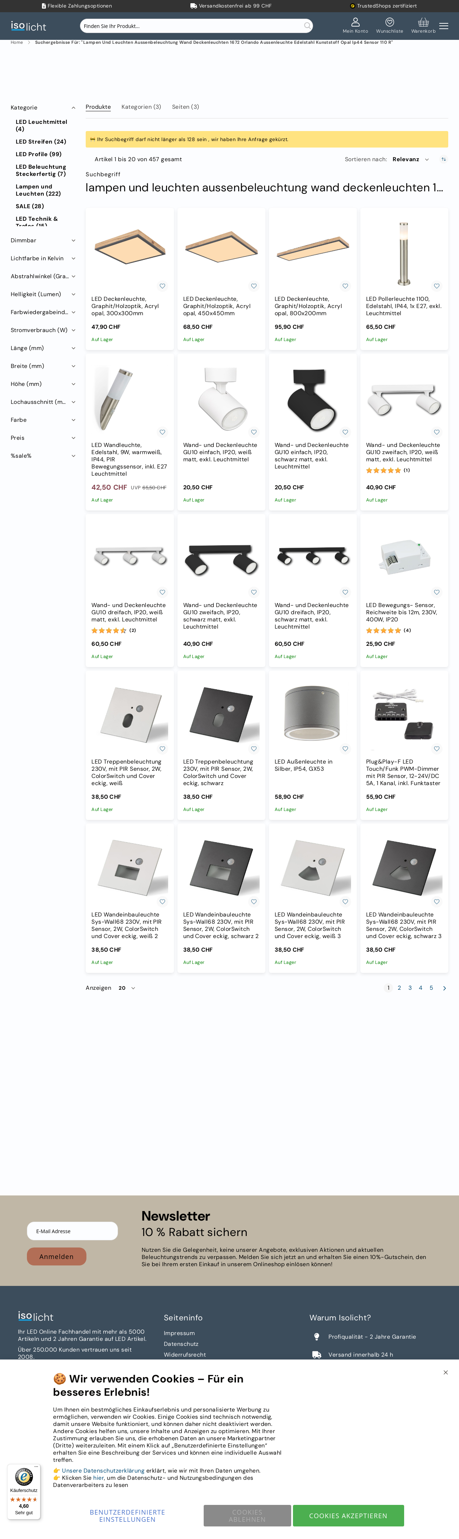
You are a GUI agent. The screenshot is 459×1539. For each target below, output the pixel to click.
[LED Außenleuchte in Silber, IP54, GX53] (313, 716)
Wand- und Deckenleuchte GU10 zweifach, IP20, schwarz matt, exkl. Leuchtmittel (220, 616)
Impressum (179, 1333)
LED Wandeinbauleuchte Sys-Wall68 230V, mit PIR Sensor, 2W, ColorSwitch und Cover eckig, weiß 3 (310, 925)
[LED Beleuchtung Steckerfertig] (44, 170)
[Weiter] (444, 988)
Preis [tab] (17, 438)
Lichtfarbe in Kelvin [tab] (37, 258)
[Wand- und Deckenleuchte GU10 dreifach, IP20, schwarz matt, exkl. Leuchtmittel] (313, 560)
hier (98, 1478)
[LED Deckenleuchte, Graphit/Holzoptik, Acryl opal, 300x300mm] (129, 253)
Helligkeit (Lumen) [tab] (36, 294)
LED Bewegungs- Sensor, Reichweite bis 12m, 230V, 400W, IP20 (401, 612)
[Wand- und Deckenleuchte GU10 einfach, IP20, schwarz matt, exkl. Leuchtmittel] (313, 399)
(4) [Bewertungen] (407, 630)
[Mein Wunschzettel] (389, 26)
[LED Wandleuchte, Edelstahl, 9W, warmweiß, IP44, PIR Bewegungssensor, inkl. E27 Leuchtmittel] (129, 399)
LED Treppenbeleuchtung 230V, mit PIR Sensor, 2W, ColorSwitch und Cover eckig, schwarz (218, 772)
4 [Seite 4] (421, 988)
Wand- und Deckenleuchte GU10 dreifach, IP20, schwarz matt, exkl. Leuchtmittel (312, 616)
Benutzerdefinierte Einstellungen (127, 1516)
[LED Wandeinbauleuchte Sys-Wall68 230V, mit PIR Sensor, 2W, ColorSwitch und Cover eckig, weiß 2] (129, 869)
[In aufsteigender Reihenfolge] (443, 159)
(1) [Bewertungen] (407, 470)
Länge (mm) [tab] (27, 348)
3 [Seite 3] (411, 988)
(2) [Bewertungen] (132, 630)
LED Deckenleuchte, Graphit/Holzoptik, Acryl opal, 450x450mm (217, 306)
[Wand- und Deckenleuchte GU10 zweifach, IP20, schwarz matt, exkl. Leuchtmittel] (221, 560)
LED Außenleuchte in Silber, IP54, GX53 (304, 765)
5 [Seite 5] (432, 988)
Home (17, 42)
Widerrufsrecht (185, 1354)
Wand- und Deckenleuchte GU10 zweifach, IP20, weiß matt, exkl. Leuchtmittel (403, 452)
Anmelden (56, 1256)
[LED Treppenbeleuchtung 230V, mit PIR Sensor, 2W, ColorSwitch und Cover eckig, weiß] (129, 716)
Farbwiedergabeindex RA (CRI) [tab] (44, 312)
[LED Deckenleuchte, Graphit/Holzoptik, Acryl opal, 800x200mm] (313, 253)
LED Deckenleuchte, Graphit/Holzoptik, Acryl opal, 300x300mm (125, 306)
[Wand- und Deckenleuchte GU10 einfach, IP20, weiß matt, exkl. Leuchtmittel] (221, 399)
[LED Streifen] (41, 141)
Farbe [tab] (19, 420)
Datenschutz (181, 1344)
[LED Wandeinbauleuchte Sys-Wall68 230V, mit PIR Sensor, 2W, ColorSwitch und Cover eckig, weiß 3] (313, 869)
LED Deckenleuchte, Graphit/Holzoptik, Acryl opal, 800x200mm (308, 306)
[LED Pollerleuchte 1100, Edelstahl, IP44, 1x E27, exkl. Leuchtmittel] (404, 253)
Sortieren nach (365, 159)
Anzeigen (98, 988)
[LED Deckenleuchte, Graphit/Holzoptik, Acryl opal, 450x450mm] (221, 253)
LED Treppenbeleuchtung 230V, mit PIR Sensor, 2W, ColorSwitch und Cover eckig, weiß (126, 772)
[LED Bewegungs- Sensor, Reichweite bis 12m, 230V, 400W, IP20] (404, 560)
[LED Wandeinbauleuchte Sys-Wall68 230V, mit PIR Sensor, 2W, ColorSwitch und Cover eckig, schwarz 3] (404, 869)
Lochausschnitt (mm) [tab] (40, 402)
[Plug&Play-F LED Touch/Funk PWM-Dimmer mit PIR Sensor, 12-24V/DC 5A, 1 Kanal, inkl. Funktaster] (404, 716)
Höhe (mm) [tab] (26, 384)
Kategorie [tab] (24, 107)
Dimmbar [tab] (23, 240)
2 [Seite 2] (400, 988)
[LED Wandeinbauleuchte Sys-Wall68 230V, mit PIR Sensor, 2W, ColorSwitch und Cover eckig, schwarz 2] (221, 869)
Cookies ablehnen (247, 1516)
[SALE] (30, 206)
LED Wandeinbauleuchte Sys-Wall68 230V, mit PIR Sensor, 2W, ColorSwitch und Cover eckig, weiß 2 (126, 925)
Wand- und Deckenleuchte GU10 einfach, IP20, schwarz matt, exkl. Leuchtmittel (312, 456)
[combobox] (196, 26)
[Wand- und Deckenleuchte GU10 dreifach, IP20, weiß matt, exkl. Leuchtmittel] (129, 560)
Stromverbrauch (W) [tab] (39, 330)
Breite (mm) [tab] (27, 366)
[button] (411, 159)
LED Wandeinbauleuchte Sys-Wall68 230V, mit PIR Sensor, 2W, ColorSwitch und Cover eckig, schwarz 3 (403, 925)
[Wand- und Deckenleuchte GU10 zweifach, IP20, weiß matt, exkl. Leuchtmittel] (404, 399)
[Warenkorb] (423, 26)
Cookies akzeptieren (348, 1515)
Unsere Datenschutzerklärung (103, 1470)
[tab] (98, 105)
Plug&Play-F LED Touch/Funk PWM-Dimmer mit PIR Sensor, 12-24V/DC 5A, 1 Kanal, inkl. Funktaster (403, 772)
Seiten (185, 107)
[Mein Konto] (356, 26)
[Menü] (36, 1468)
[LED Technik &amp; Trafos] (44, 222)
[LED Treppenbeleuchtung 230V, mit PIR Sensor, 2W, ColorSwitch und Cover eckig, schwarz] (221, 716)
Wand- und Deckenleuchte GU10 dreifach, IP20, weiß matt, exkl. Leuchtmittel (128, 612)
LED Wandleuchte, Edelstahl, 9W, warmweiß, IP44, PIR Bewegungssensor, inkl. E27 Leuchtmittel (129, 459)
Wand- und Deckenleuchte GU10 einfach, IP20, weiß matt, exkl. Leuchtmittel (220, 452)
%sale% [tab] (21, 456)
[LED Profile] (39, 154)
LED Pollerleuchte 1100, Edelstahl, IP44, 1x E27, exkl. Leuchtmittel (403, 306)
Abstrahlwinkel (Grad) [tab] (41, 276)
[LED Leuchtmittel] (44, 125)
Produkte (98, 107)
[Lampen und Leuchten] (44, 190)
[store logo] (30, 26)
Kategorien (141, 107)
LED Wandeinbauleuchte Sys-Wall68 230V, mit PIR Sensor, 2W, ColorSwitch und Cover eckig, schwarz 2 (221, 925)
